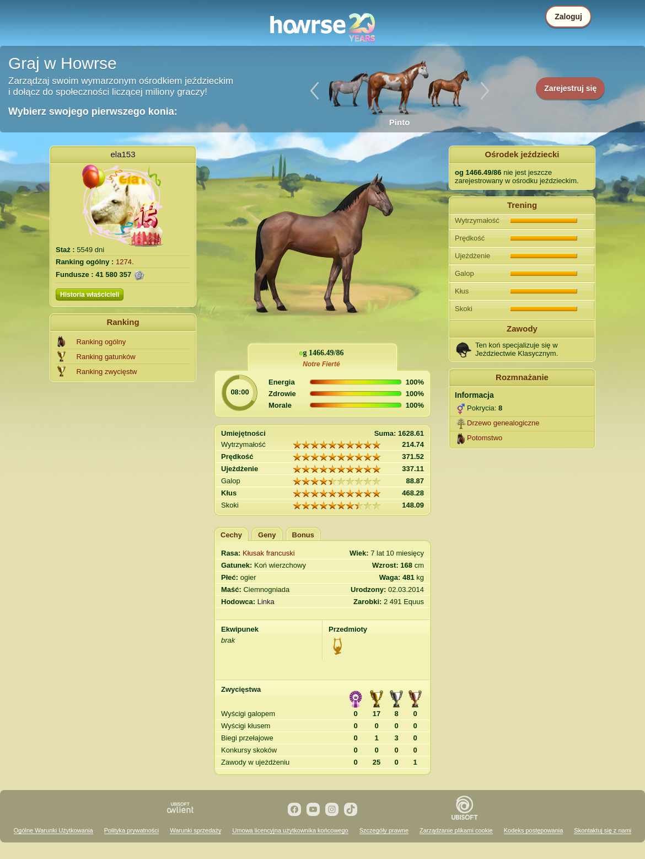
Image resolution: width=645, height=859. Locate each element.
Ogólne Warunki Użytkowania (53, 830)
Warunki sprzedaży (195, 830)
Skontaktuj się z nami (602, 830)
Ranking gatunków (106, 357)
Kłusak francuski (269, 553)
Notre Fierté (321, 364)
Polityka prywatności (131, 830)
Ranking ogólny (101, 342)
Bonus (303, 535)
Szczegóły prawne (384, 830)
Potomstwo (484, 438)
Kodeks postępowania (533, 830)
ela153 (122, 154)
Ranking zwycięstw (107, 371)
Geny (267, 535)
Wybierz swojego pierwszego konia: (93, 111)
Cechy (231, 535)
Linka (266, 601)
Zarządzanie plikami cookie (456, 830)
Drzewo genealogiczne (503, 423)
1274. (125, 262)
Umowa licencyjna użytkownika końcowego (290, 830)
